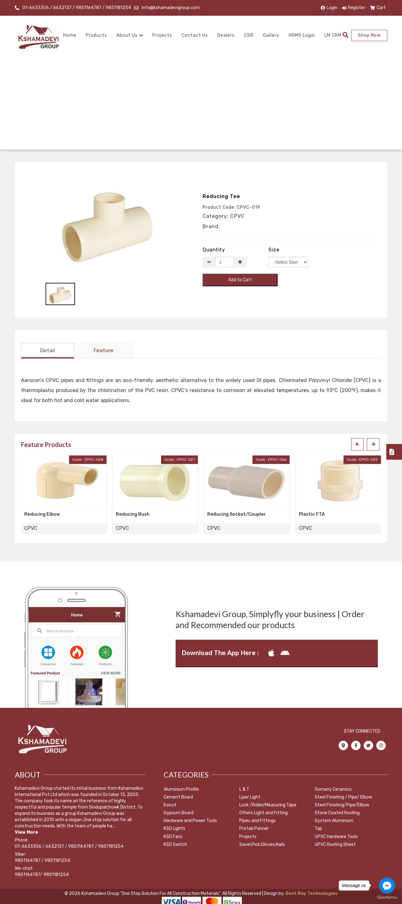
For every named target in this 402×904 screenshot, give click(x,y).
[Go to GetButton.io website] (387, 898)
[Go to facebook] (387, 885)
